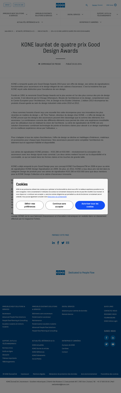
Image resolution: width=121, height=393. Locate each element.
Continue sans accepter (59, 205)
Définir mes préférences (29, 205)
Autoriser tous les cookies (90, 205)
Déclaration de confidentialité (57, 197)
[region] (60, 196)
